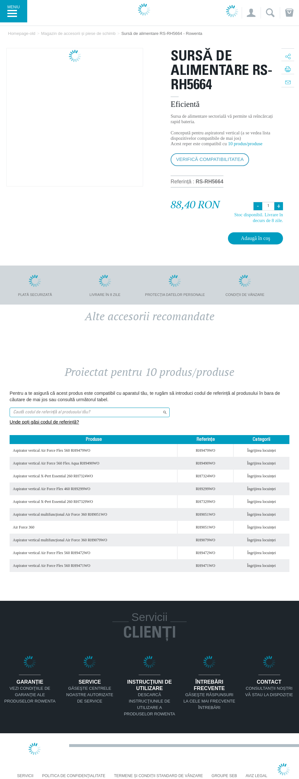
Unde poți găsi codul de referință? (44, 422)
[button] (251, 13)
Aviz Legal (256, 776)
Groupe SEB (224, 776)
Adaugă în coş (255, 238)
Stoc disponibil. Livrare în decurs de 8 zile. (258, 217)
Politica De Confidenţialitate (73, 776)
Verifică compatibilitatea (210, 159)
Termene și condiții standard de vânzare (158, 776)
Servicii (25, 776)
